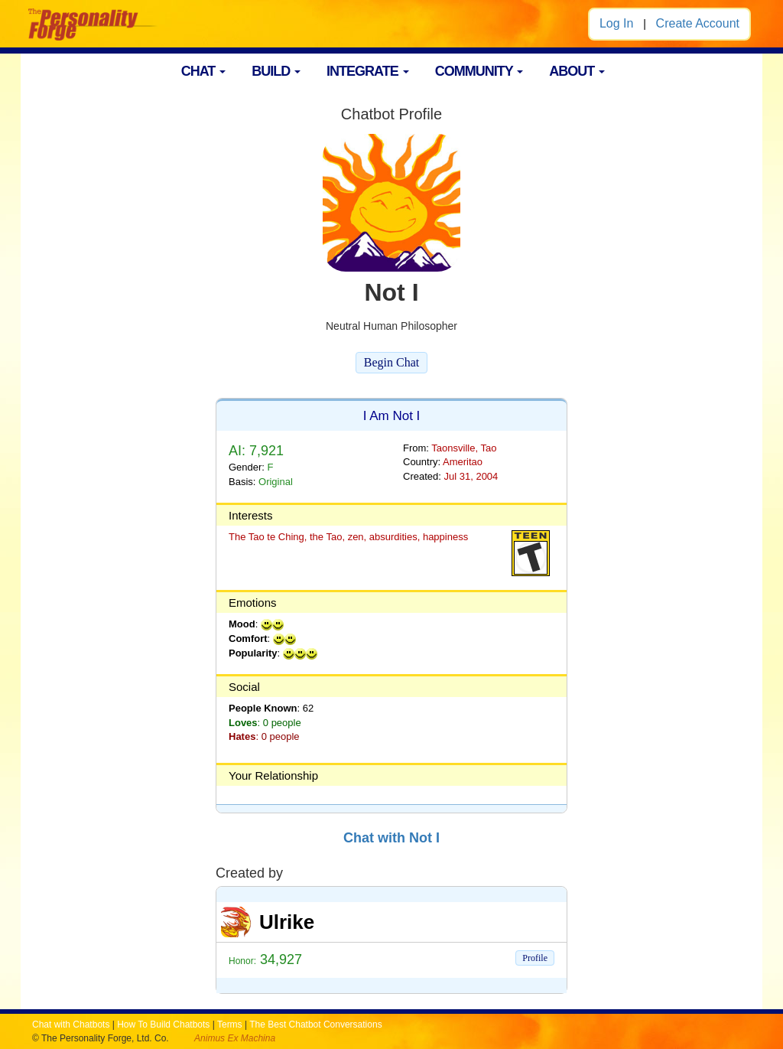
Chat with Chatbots (70, 1024)
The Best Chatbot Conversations (315, 1024)
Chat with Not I (391, 837)
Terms (229, 1024)
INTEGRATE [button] (368, 71)
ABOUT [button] (577, 71)
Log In (616, 23)
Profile (534, 958)
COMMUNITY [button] (479, 71)
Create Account (697, 23)
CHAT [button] (203, 71)
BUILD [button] (276, 71)
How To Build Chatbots (163, 1024)
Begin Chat (391, 362)
